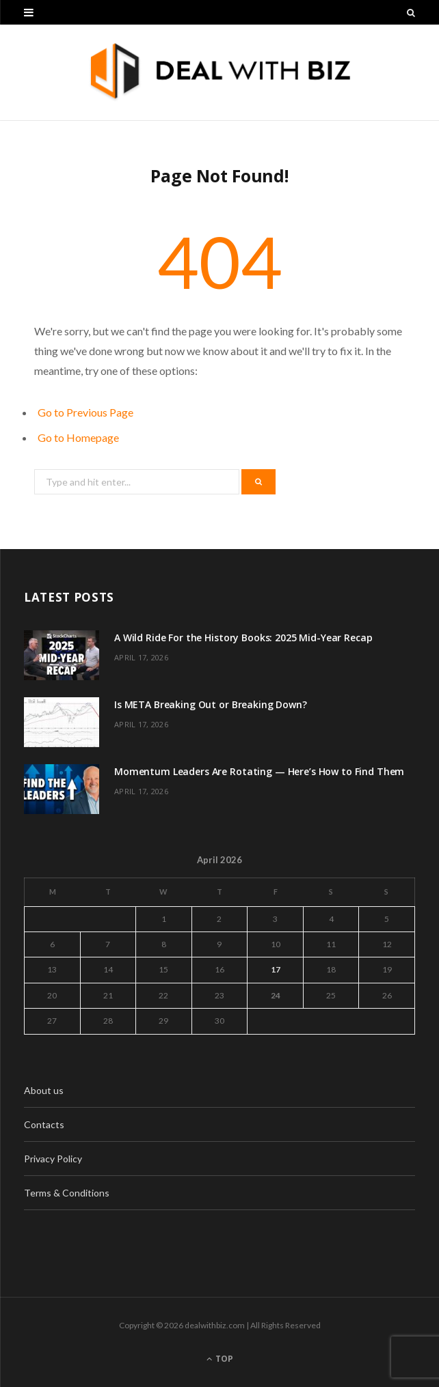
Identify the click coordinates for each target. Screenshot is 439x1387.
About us (44, 1090)
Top (220, 1358)
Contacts (44, 1124)
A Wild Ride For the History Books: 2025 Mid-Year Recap (243, 637)
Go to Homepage (78, 437)
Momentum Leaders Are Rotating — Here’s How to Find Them (259, 771)
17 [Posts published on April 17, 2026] (275, 969)
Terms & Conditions (66, 1193)
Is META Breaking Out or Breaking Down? (210, 704)
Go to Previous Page (85, 412)
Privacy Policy (53, 1158)
